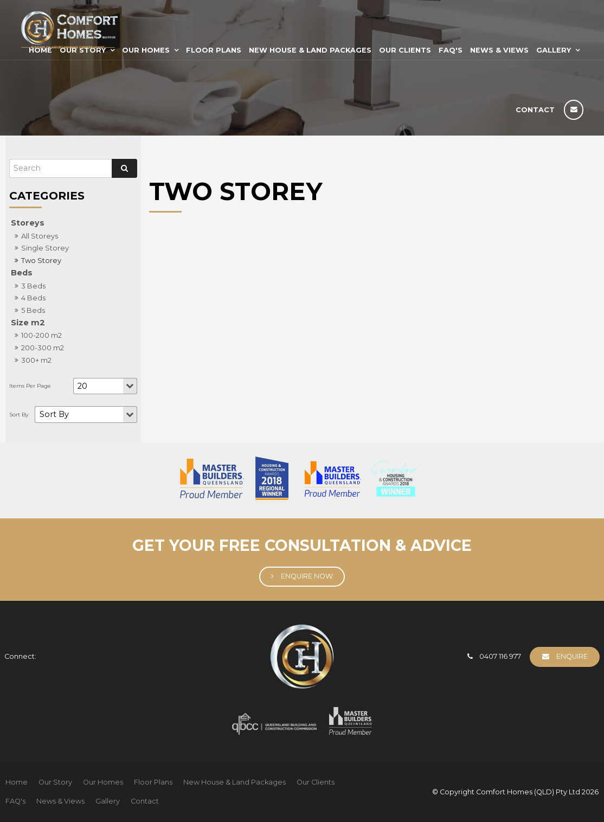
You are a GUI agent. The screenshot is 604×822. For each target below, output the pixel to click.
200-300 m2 (42, 347)
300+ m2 (36, 360)
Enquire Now (307, 576)
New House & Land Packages (310, 50)
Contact (535, 110)
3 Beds (33, 285)
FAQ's (450, 50)
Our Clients (405, 50)
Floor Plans (213, 50)
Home (16, 782)
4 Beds (33, 297)
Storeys (27, 223)
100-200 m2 (41, 335)
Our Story (55, 782)
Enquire (572, 656)
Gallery (553, 50)
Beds (22, 273)
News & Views (499, 50)
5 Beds (33, 310)
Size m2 (28, 322)
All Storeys (39, 236)
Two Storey (41, 260)
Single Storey (45, 247)
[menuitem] (16, 782)
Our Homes (146, 50)
